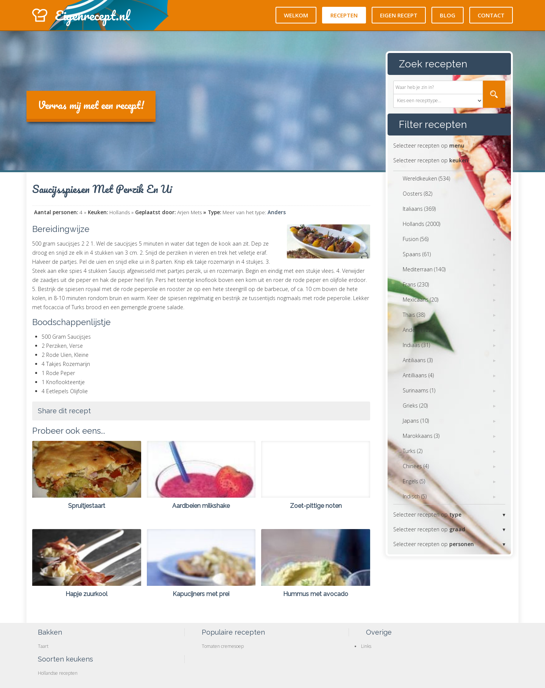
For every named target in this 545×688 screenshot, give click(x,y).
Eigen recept (398, 15)
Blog (447, 15)
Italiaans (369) (419, 208)
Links (366, 646)
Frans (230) (416, 284)
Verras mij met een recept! (91, 105)
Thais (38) (414, 314)
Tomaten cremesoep (223, 646)
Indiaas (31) (416, 345)
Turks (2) (412, 451)
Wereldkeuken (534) (426, 178)
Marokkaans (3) (421, 435)
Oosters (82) (417, 193)
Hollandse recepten (58, 673)
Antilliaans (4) (418, 375)
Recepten (344, 15)
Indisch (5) (415, 496)
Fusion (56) (415, 239)
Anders (277, 212)
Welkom (296, 15)
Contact (491, 15)
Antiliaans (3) (418, 360)
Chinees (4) (416, 466)
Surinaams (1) (419, 390)
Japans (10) (416, 420)
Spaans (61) (417, 254)
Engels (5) (414, 481)
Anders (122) (418, 329)
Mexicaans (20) (420, 299)
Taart (43, 646)
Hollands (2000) (421, 223)
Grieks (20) (415, 405)
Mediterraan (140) (424, 269)
